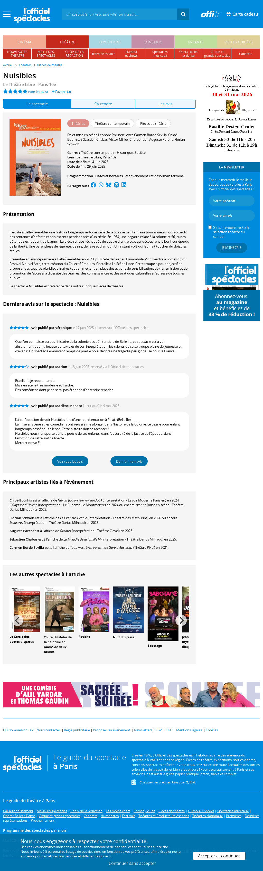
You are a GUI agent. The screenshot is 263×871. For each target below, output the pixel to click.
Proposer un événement (111, 730)
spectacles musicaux (160, 54)
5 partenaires (55, 851)
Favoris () (61, 91)
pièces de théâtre (102, 54)
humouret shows (131, 54)
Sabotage (155, 645)
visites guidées (238, 42)
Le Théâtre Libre (89, 157)
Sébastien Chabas (23, 539)
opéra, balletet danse (188, 54)
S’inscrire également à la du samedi (231, 232)
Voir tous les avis (70, 461)
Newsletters (143, 730)
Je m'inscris (231, 247)
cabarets (245, 54)
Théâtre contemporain (98, 152)
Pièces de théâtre (109, 286)
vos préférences (137, 851)
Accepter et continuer (219, 856)
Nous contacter (48, 730)
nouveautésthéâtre (17, 54)
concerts (153, 42)
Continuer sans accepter (132, 863)
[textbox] (119, 14)
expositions (110, 42)
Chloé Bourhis (21, 500)
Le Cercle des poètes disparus (22, 639)
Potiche (84, 637)
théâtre (67, 42)
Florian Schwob (22, 518)
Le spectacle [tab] (37, 103)
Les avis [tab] (165, 103)
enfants (196, 42)
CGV (158, 730)
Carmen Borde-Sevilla (27, 547)
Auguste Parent (22, 530)
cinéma (24, 42)
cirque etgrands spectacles (217, 54)
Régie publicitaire (77, 730)
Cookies (212, 730)
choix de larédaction (74, 54)
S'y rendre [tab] (103, 103)
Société (140, 152)
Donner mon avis (129, 461)
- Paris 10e (29, 84)
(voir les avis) (38, 91)
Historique (125, 152)
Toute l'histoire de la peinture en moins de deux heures (58, 644)
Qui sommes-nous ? (18, 730)
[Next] (181, 620)
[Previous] (17, 620)
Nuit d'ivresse (123, 637)
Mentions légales (189, 730)
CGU (169, 730)
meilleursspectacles (46, 54)
